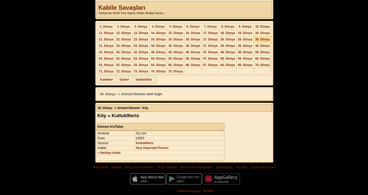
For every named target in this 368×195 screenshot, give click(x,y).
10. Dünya (262, 26)
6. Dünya (192, 26)
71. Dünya (106, 71)
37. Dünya (210, 46)
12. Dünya (123, 33)
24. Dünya (158, 39)
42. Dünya (123, 52)
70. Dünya (262, 65)
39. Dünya (245, 46)
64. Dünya (158, 65)
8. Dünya (227, 26)
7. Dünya (210, 26)
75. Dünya (175, 71)
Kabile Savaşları (121, 7)
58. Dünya (227, 58)
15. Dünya (175, 33)
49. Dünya (245, 52)
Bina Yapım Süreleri (139, 167)
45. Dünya (175, 52)
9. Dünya (245, 26)
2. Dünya (123, 26)
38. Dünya (227, 46)
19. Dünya (245, 33)
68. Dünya (227, 65)
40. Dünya (262, 46)
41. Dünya (106, 52)
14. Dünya (158, 33)
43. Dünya (141, 52)
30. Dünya (262, 39)
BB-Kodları (225, 167)
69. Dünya (245, 65)
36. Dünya (193, 46)
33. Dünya (141, 46)
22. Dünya (123, 39)
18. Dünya (227, 33)
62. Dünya (123, 65)
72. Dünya (123, 71)
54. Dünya (158, 58)
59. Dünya (245, 58)
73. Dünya (141, 71)
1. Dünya (106, 26)
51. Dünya (106, 58)
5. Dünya (175, 26)
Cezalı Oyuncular (263, 167)
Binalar (116, 167)
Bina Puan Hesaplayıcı (197, 167)
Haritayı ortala (110, 153)
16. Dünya (193, 33)
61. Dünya (106, 65)
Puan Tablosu (167, 167)
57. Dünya (210, 58)
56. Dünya (193, 58)
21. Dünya (106, 39)
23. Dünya (141, 39)
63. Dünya (141, 65)
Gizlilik (208, 191)
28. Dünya (227, 39)
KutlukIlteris (144, 143)
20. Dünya (262, 33)
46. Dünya (193, 52)
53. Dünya (141, 58)
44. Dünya (158, 52)
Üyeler (124, 79)
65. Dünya (175, 65)
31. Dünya (106, 46)
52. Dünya (123, 58)
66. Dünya (193, 65)
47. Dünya (210, 52)
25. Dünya (175, 39)
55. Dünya (175, 58)
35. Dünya (175, 46)
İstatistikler (144, 79)
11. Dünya (106, 33)
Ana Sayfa (100, 167)
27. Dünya (210, 39)
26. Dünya (193, 39)
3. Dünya (140, 26)
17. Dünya (210, 33)
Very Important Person (152, 148)
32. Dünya (123, 46)
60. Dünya (262, 58)
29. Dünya (245, 39)
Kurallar (241, 167)
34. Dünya (158, 46)
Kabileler (106, 79)
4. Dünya (158, 26)
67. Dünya (210, 65)
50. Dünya (262, 52)
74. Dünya (158, 71)
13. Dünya (141, 33)
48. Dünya (227, 52)
